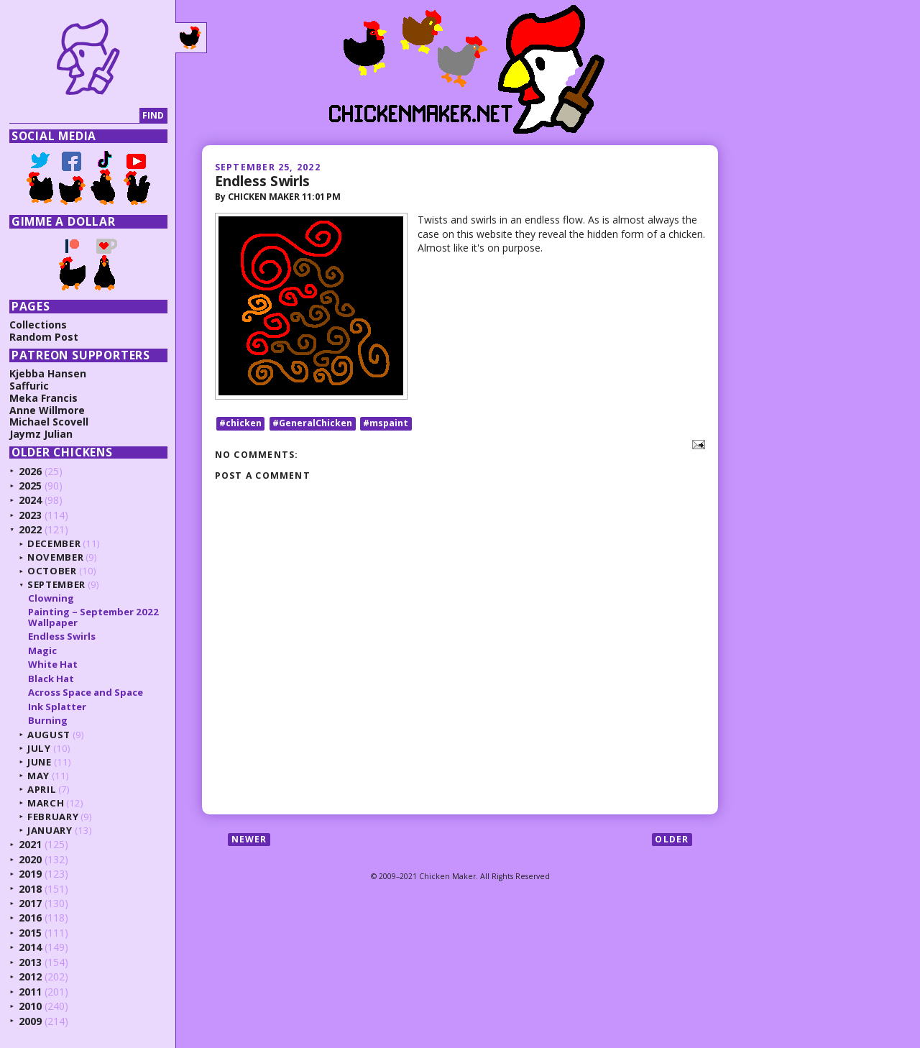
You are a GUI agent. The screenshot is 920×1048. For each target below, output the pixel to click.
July (39, 748)
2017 (30, 903)
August (48, 735)
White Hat (53, 664)
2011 (30, 991)
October (52, 571)
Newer (249, 839)
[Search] (74, 116)
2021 (30, 844)
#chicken (240, 423)
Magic (42, 650)
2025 (30, 485)
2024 (30, 500)
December (53, 543)
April (41, 789)
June (39, 762)
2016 (30, 917)
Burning (48, 720)
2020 (30, 859)
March (45, 803)
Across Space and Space (85, 692)
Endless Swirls (262, 180)
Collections (38, 324)
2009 (30, 1021)
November (55, 557)
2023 (30, 515)
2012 (30, 976)
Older (672, 839)
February (52, 817)
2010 (30, 1006)
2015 (30, 932)
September (56, 584)
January (50, 830)
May (38, 776)
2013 (30, 962)
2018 (30, 888)
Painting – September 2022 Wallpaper (93, 616)
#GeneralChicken (312, 423)
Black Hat (51, 678)
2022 (30, 529)
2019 (30, 873)
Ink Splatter (57, 706)
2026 (30, 471)
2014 (30, 947)
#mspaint (385, 423)
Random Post (43, 337)
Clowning (51, 598)
